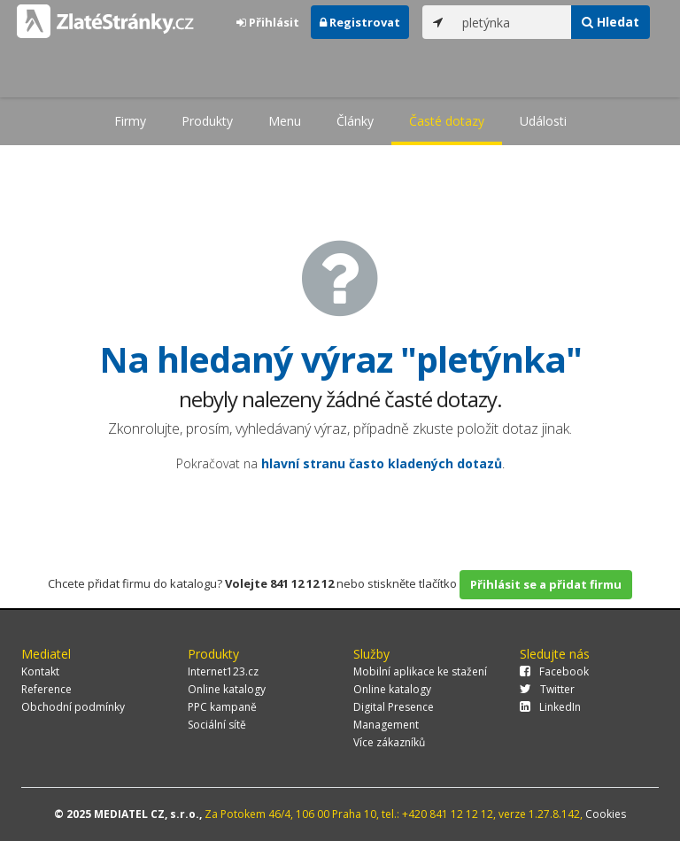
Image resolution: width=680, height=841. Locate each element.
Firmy (130, 120)
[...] (512, 22)
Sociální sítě (217, 724)
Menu (284, 120)
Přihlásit (267, 22)
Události (543, 120)
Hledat (610, 21)
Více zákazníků (389, 742)
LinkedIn (550, 706)
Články (355, 120)
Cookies (605, 814)
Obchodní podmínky (73, 706)
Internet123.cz (223, 671)
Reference (46, 689)
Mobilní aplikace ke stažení (420, 671)
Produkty (207, 120)
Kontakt (40, 671)
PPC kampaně (222, 706)
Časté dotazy (446, 120)
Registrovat (360, 22)
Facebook (554, 671)
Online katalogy (227, 689)
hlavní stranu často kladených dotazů (381, 463)
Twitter (547, 689)
